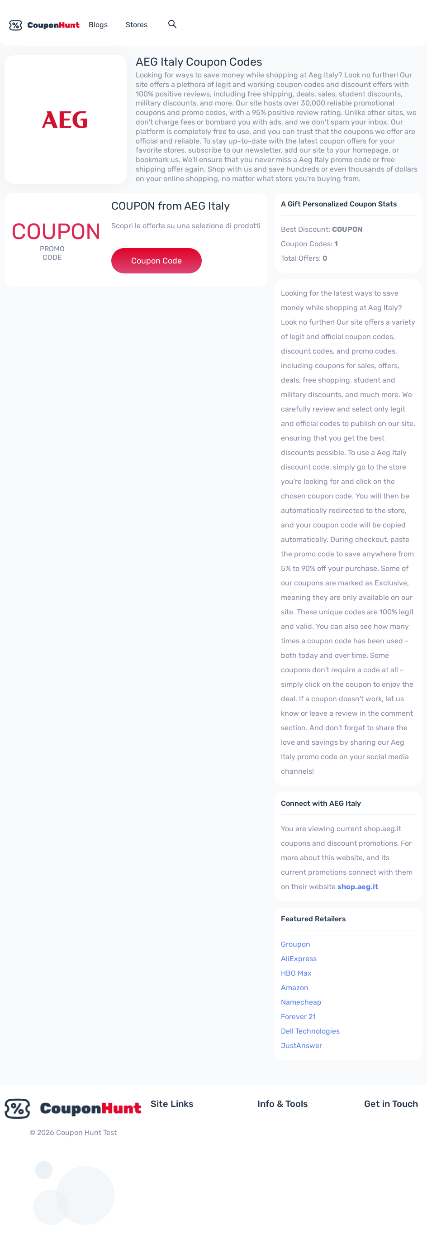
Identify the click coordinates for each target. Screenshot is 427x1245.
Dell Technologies (310, 1031)
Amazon (294, 987)
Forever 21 (298, 1016)
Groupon (295, 944)
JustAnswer (301, 1045)
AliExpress (299, 958)
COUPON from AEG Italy (170, 206)
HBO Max (296, 973)
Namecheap (301, 1002)
